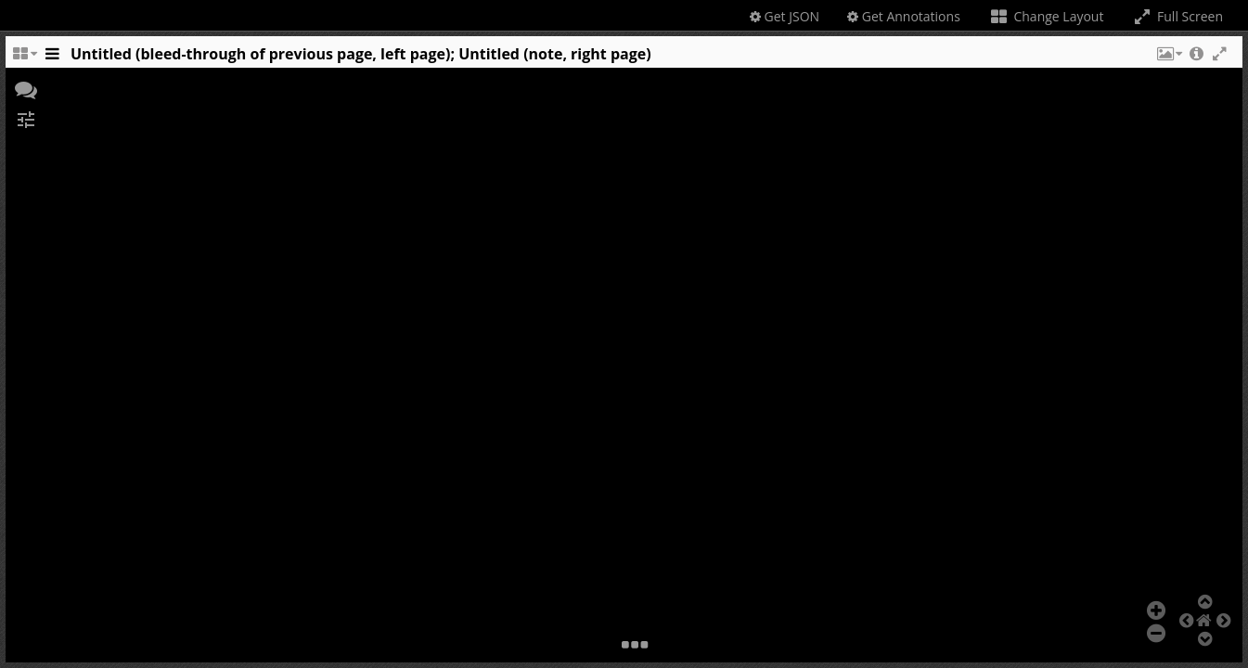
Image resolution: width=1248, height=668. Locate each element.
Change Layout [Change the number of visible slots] (1046, 16)
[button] (1168, 58)
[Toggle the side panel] (52, 58)
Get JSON (784, 16)
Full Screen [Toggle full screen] (1177, 16)
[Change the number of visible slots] (24, 58)
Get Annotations (903, 16)
